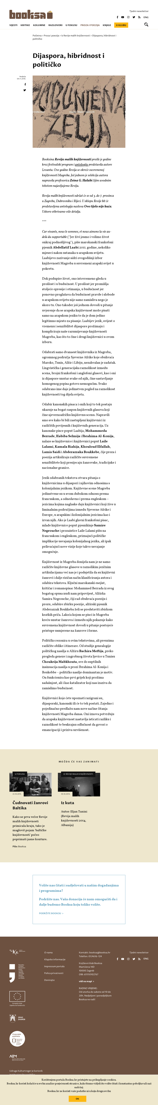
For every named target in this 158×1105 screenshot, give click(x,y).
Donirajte (49, 980)
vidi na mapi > (86, 981)
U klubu (121, 25)
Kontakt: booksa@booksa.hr (94, 952)
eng (146, 17)
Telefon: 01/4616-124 (90, 956)
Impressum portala (54, 966)
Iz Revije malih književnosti (75, 35)
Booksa (22, 846)
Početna (37, 35)
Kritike (25, 25)
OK (77, 1098)
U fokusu (71, 25)
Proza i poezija (90, 25)
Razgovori (55, 25)
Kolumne (39, 25)
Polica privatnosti (53, 973)
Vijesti (13, 25)
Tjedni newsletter (139, 11)
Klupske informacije (54, 959)
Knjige (107, 25)
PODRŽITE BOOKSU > (51, 913)
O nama (48, 952)
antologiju (81, 164)
